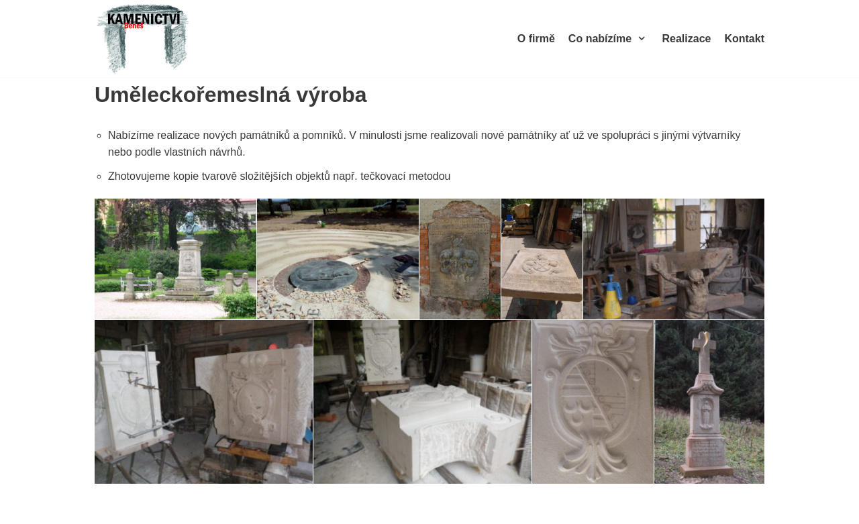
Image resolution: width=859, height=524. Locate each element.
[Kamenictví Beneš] (144, 38)
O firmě (536, 38)
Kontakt (744, 38)
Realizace (686, 38)
